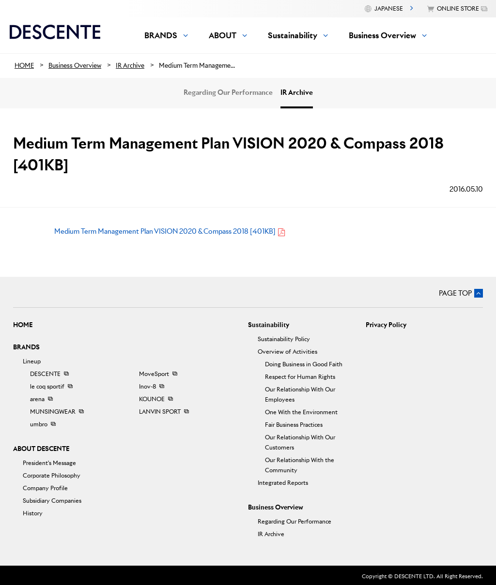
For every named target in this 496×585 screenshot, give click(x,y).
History (33, 513)
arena (37, 399)
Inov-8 (147, 386)
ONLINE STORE (458, 8)
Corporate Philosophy (51, 475)
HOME (22, 325)
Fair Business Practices (294, 424)
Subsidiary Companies (52, 500)
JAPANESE (388, 8)
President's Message (49, 462)
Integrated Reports (283, 482)
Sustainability (268, 325)
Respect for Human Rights (300, 376)
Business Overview (275, 507)
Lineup (32, 361)
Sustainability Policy (284, 339)
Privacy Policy (386, 325)
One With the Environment (301, 412)
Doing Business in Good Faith (303, 364)
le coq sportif (47, 386)
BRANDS (26, 347)
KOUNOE (152, 399)
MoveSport (154, 373)
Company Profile (45, 488)
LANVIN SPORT (160, 411)
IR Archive (296, 92)
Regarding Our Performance (228, 92)
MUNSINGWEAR (53, 411)
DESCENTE (45, 373)
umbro (38, 424)
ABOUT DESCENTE (41, 449)
